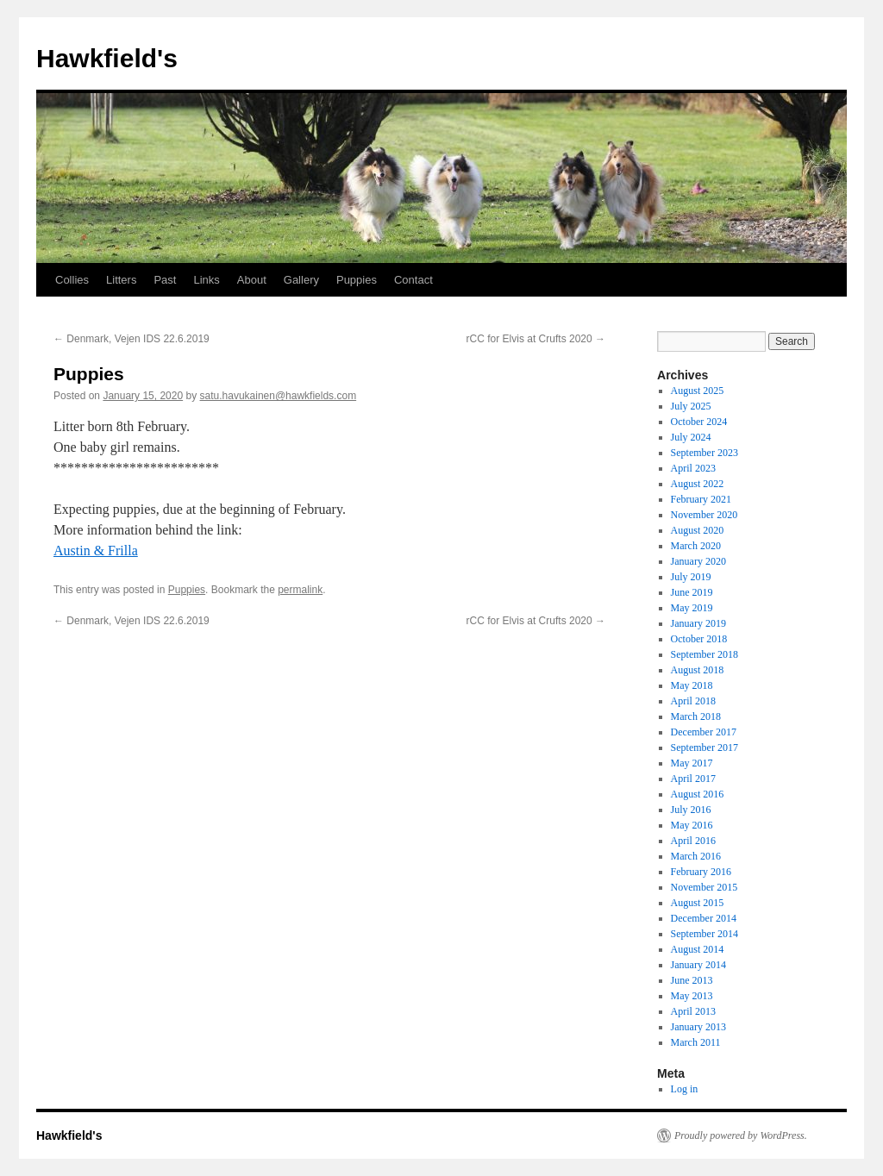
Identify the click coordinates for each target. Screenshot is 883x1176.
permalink (300, 590)
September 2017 (704, 747)
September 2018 (704, 654)
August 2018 (697, 670)
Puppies (356, 279)
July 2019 (691, 577)
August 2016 (697, 794)
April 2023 (693, 468)
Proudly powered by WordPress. (740, 1135)
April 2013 (693, 1011)
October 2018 (699, 639)
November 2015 (704, 887)
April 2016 (693, 841)
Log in (684, 1089)
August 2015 (697, 903)
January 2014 (698, 965)
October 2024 (699, 422)
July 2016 (691, 810)
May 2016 (692, 825)
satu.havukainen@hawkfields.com (278, 396)
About (251, 279)
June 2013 (692, 980)
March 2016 (696, 856)
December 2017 (703, 732)
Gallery (301, 279)
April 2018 (693, 701)
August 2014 (697, 949)
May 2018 (692, 685)
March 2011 (696, 1042)
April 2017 (693, 779)
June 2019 (692, 592)
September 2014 (704, 934)
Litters (121, 279)
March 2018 (696, 716)
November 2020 (704, 515)
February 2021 (701, 499)
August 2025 (697, 391)
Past (164, 279)
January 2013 (698, 1027)
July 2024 (691, 437)
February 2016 (701, 872)
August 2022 (697, 484)
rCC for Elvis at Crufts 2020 (536, 339)
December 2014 (703, 918)
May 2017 (692, 763)
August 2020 (697, 530)
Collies (72, 279)
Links (206, 279)
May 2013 (692, 996)
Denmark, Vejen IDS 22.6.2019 (131, 339)
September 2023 (704, 453)
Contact (413, 279)
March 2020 (696, 546)
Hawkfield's (107, 58)
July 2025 (691, 406)
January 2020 (698, 561)
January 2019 (698, 623)
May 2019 (692, 608)
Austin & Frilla (95, 550)
